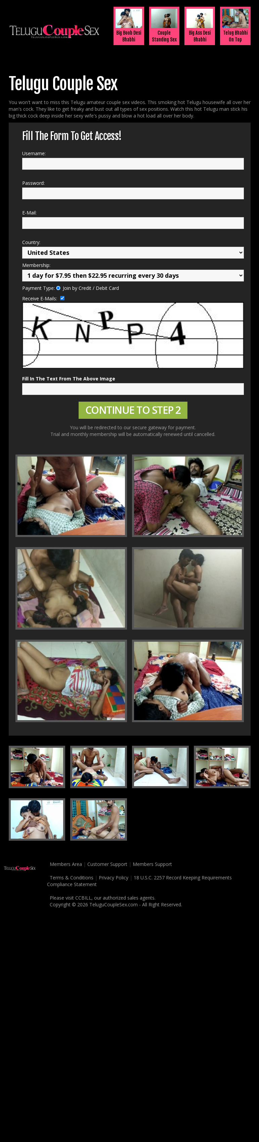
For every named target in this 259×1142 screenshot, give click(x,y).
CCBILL (83, 898)
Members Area (64, 864)
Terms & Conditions (70, 877)
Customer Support (107, 864)
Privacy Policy (113, 877)
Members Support (152, 864)
